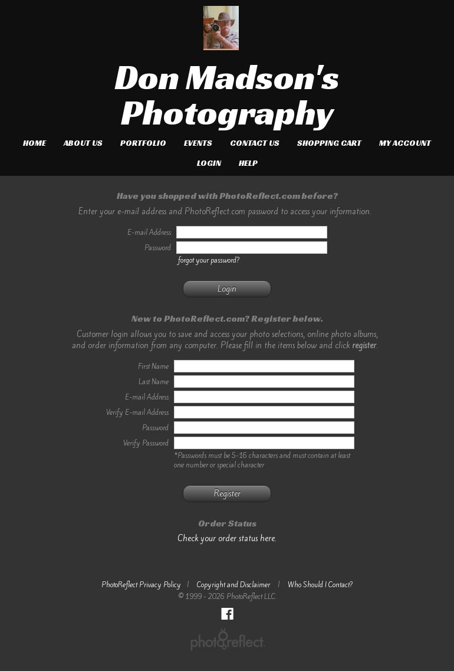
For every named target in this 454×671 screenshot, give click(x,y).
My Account (405, 143)
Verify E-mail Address (137, 412)
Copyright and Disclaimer (234, 585)
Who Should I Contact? (320, 585)
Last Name (154, 382)
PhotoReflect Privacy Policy (141, 585)
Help (248, 163)
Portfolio (143, 143)
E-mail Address (147, 397)
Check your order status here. (227, 538)
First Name (153, 366)
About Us (83, 143)
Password (155, 428)
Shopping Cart (329, 143)
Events (198, 143)
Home (34, 143)
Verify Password (146, 443)
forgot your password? (209, 260)
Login (209, 163)
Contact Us (254, 143)
